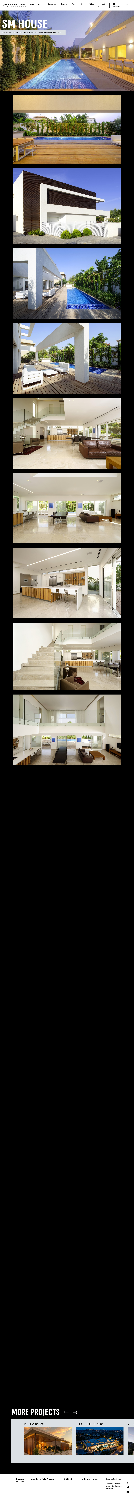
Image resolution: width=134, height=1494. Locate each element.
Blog (83, 4)
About (40, 4)
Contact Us (101, 5)
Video (91, 4)
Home (31, 4)
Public (74, 4)
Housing (63, 4)
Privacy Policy (110, 1488)
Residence (52, 4)
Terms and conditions (113, 1484)
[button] (75, 1412)
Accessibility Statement (114, 1486)
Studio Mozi (117, 1479)
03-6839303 (116, 5)
